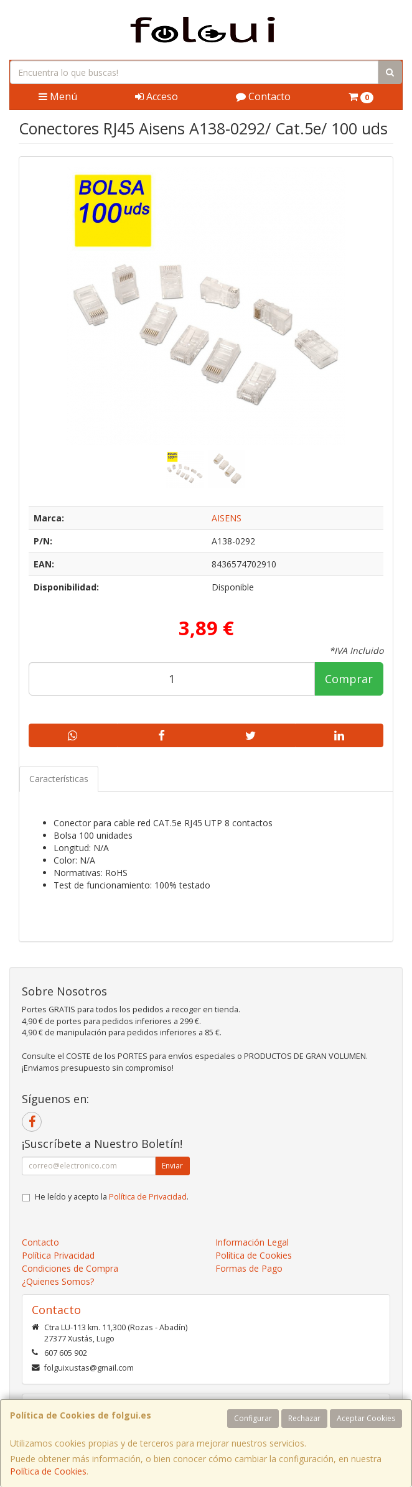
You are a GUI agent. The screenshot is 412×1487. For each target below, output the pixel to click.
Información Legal (252, 1242)
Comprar (349, 678)
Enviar (172, 1165)
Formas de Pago (249, 1268)
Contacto (263, 96)
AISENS (226, 518)
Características (58, 779)
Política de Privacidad (148, 1196)
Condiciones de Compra (70, 1268)
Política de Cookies (48, 1471)
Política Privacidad (58, 1255)
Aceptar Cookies (366, 1418)
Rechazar (304, 1418)
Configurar (253, 1418)
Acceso (156, 96)
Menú (58, 96)
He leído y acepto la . (112, 1196)
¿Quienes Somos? (58, 1281)
